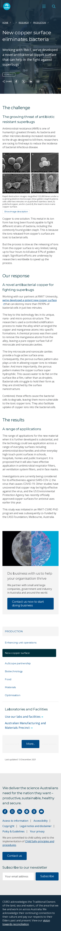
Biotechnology (14, 671)
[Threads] (34, 811)
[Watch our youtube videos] (41, 811)
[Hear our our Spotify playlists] (26, 811)
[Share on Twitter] (23, 81)
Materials (10, 687)
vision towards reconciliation (26, 922)
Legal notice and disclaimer (36, 826)
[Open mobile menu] (44, 6)
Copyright (8, 826)
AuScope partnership (18, 663)
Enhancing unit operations (20, 642)
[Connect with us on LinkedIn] (19, 811)
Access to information (15, 820)
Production (39, 22)
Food (8, 679)
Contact (9, 74)
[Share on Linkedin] (30, 81)
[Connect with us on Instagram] (12, 811)
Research (24, 22)
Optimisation (12, 695)
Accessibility (40, 820)
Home (5, 22)
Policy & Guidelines (13, 831)
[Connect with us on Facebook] (4, 811)
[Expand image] (30, 172)
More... (30, 744)
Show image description (16, 211)
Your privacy (37, 831)
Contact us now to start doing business (28, 603)
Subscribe (47, 876)
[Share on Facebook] (16, 81)
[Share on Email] (38, 81)
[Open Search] (54, 6)
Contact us (14, 856)
